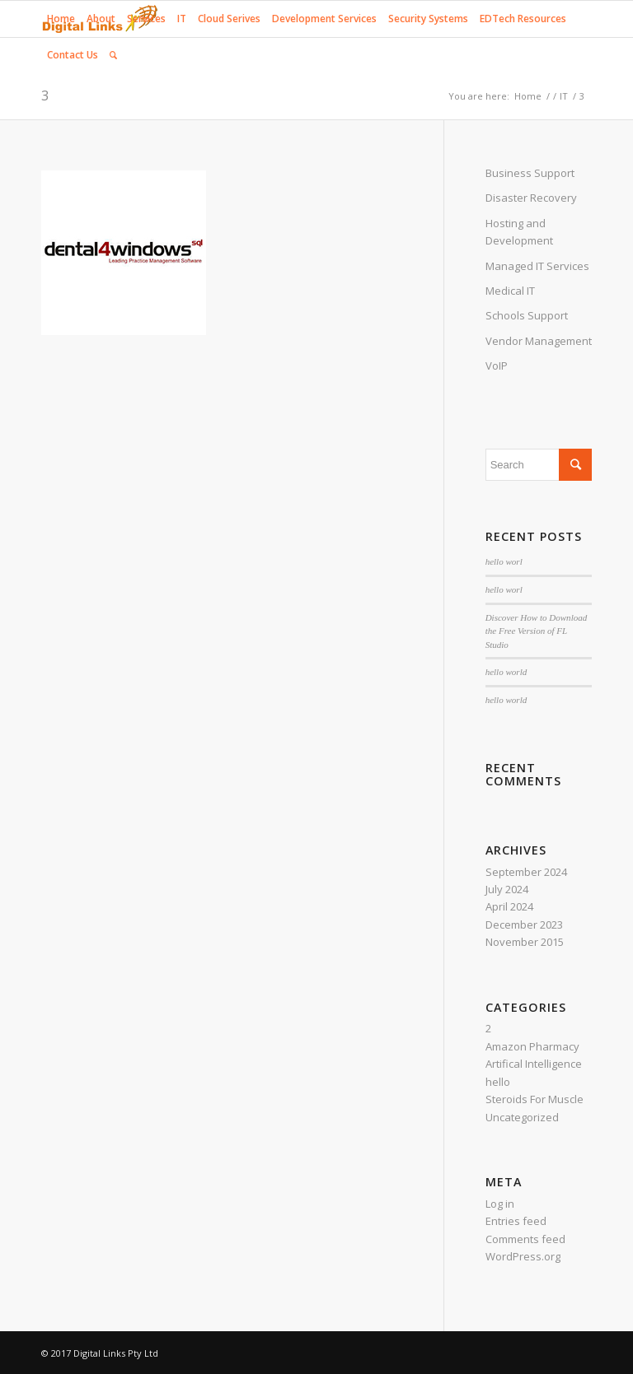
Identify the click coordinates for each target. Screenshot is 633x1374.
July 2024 (506, 889)
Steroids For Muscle (534, 1099)
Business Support (529, 172)
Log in (499, 1203)
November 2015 (524, 941)
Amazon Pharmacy (532, 1046)
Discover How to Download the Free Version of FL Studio (536, 631)
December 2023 (524, 924)
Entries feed (515, 1220)
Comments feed (525, 1239)
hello (497, 1081)
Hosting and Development (519, 232)
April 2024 (509, 906)
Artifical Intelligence (533, 1063)
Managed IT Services (537, 265)
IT (564, 96)
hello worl (504, 561)
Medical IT (510, 290)
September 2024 (526, 871)
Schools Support (526, 315)
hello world (506, 672)
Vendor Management (538, 340)
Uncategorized (522, 1117)
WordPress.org (522, 1256)
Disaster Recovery (531, 197)
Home (528, 96)
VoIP (496, 365)
